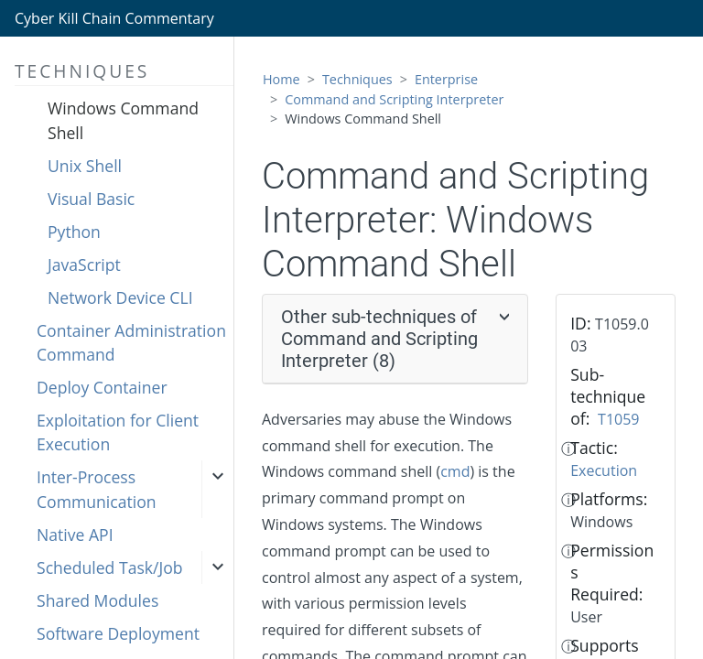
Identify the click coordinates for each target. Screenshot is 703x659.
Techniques (357, 79)
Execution (603, 470)
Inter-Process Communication (97, 489)
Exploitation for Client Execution (118, 432)
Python (74, 232)
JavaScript (84, 264)
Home (281, 79)
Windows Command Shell (123, 120)
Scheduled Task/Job (110, 567)
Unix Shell (85, 166)
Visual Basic (91, 199)
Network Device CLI (120, 297)
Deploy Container (102, 387)
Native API (75, 535)
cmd (455, 471)
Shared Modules (97, 600)
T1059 (618, 419)
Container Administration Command (131, 342)
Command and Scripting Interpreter (394, 99)
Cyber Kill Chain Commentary (114, 18)
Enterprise (446, 79)
